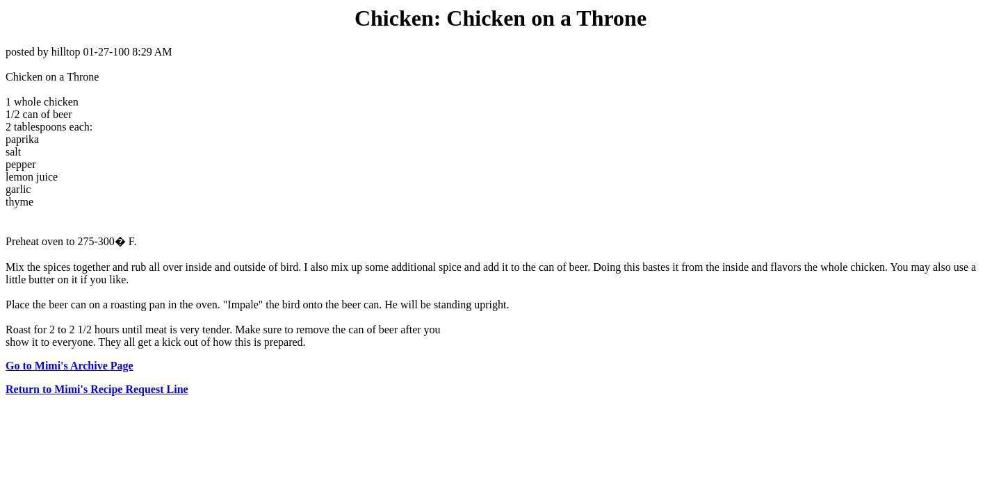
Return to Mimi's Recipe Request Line (97, 389)
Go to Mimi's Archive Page (69, 366)
